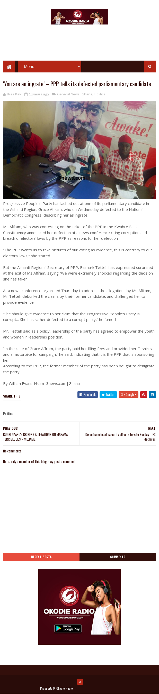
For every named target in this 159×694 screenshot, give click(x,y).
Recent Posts (41, 557)
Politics (99, 94)
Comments (117, 557)
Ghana (87, 94)
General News (68, 94)
